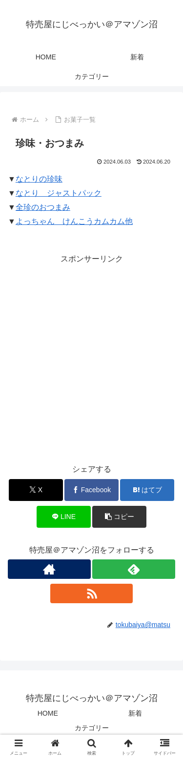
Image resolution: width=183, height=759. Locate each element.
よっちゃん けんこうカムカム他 (74, 221)
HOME (48, 713)
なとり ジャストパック (59, 193)
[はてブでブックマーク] (147, 490)
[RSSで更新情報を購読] (91, 593)
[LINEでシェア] (64, 517)
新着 (135, 713)
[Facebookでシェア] (91, 490)
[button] (119, 517)
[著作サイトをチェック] (49, 569)
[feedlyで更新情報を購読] (133, 569)
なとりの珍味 (39, 179)
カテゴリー (92, 728)
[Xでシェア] (36, 490)
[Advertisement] (91, 357)
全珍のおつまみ (43, 207)
